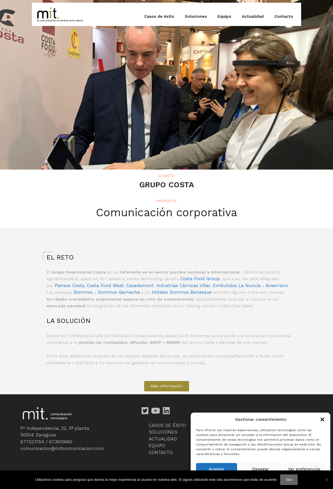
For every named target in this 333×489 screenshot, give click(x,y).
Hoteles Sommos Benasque (182, 292)
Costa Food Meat (105, 285)
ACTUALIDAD (163, 439)
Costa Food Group (200, 278)
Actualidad (253, 16)
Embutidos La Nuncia (237, 285)
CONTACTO (161, 452)
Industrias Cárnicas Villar (183, 285)
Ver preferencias (304, 469)
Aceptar (216, 469)
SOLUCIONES (163, 432)
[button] (322, 419)
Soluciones (196, 16)
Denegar (260, 469)
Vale (288, 480)
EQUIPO (157, 445)
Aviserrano (277, 285)
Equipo (224, 16)
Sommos (83, 292)
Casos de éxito (159, 16)
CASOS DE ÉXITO (167, 425)
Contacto (283, 16)
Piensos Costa (69, 285)
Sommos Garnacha (119, 292)
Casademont (140, 285)
